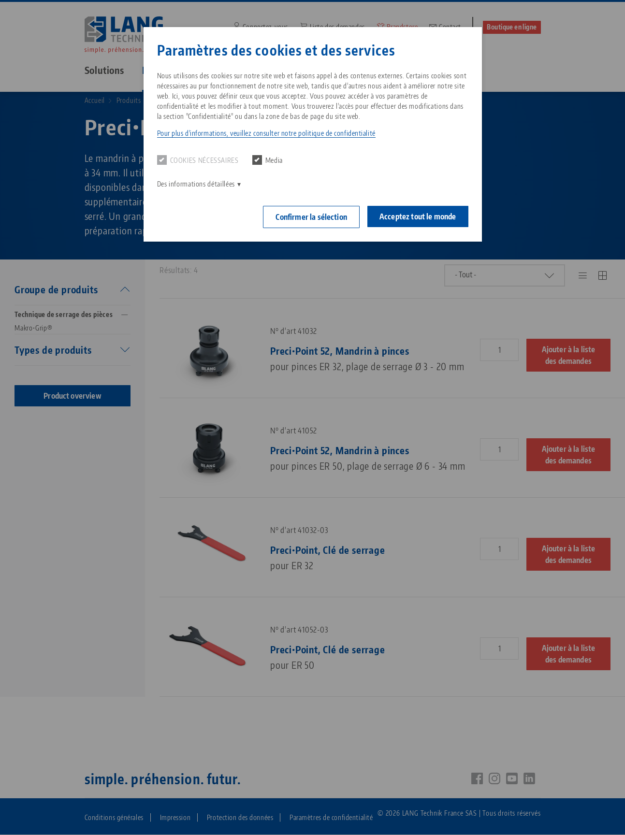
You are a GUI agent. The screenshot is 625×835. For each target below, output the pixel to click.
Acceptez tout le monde (417, 216)
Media (267, 160)
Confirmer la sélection (311, 217)
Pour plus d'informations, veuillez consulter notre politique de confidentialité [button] (266, 133)
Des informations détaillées (196, 184)
